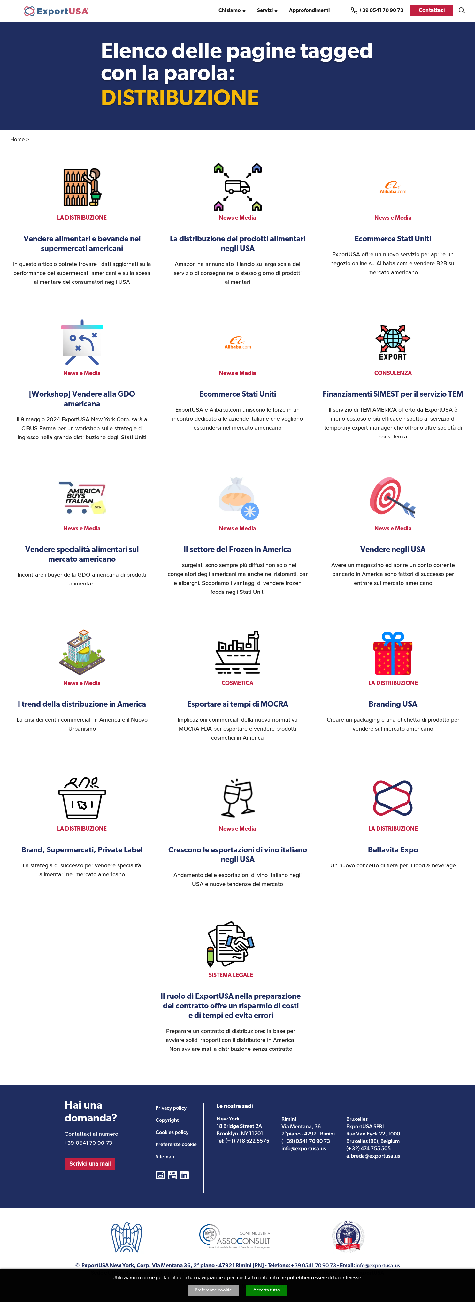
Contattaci (432, 10)
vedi (81, 224)
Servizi (265, 10)
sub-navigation (245, 12)
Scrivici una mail (90, 1163)
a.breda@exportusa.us (373, 1155)
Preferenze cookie (213, 1290)
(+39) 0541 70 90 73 (305, 1141)
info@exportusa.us (303, 1148)
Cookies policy (172, 1132)
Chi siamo (229, 10)
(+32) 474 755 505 (368, 1148)
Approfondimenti (309, 10)
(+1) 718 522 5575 (247, 1140)
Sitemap (165, 1156)
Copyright (167, 1120)
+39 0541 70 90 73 (381, 10)
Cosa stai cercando (462, 10)
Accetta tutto (266, 1290)
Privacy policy (171, 1108)
